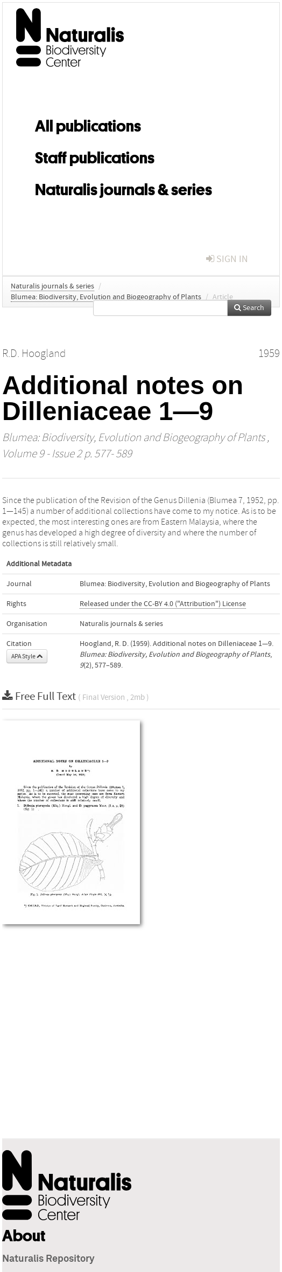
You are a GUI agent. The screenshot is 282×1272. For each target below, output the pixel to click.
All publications (88, 124)
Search (249, 308)
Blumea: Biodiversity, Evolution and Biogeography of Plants (106, 297)
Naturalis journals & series (123, 187)
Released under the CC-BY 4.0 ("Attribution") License (163, 604)
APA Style (27, 656)
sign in (227, 259)
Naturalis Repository (48, 1259)
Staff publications (94, 155)
